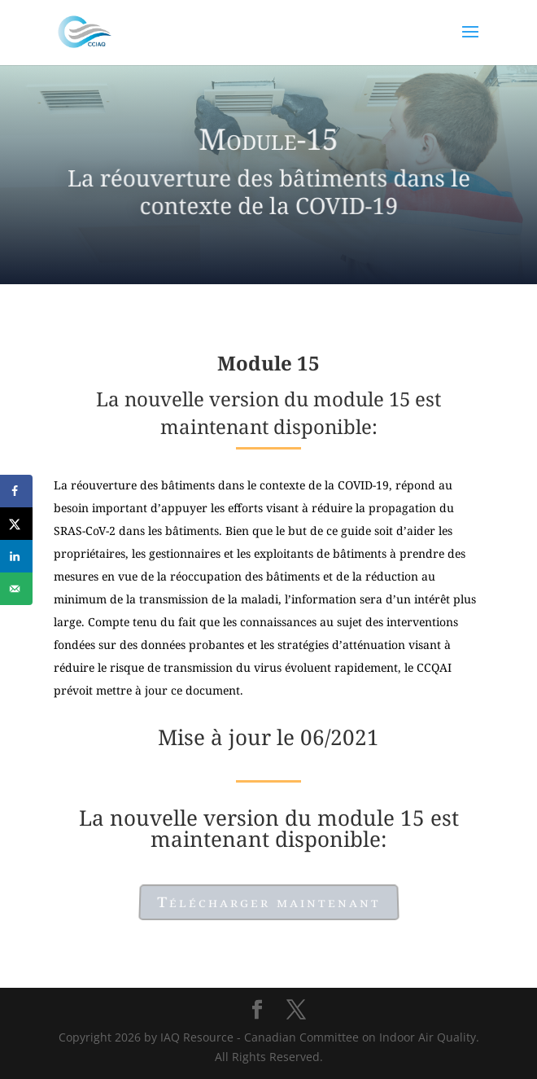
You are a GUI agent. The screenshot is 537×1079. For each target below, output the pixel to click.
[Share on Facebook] (16, 491)
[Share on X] (16, 523)
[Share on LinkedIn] (16, 556)
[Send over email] (16, 588)
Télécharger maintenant (268, 901)
